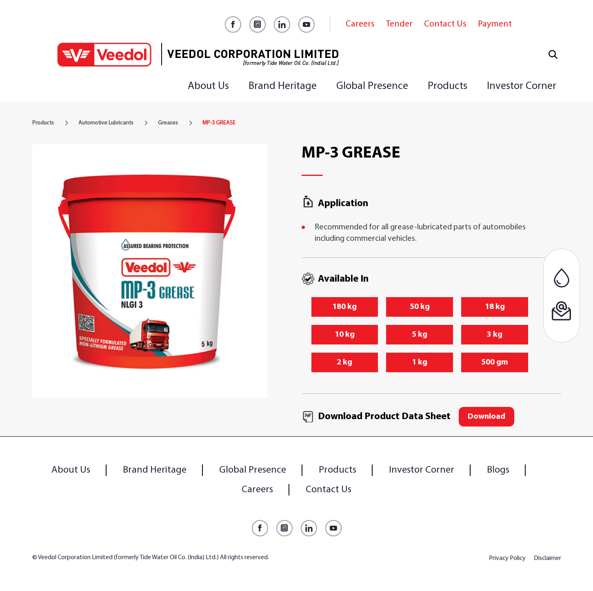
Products (447, 86)
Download (486, 417)
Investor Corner (521, 86)
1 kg (419, 362)
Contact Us (445, 24)
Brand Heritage (283, 86)
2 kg (344, 362)
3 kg (494, 335)
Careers (360, 24)
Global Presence (372, 86)
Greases (168, 123)
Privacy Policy (507, 558)
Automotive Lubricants (105, 123)
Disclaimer (547, 558)
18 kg (495, 307)
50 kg (420, 307)
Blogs (498, 470)
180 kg (344, 307)
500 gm (494, 362)
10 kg (345, 335)
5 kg (419, 335)
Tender (399, 24)
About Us (208, 86)
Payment (495, 24)
